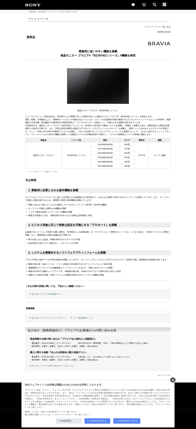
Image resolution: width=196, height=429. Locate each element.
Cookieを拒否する (98, 421)
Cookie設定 (66, 421)
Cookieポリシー (56, 412)
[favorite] (133, 5)
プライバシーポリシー (65, 415)
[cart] (144, 5)
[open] (154, 5)
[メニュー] (165, 5)
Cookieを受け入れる (128, 421)
